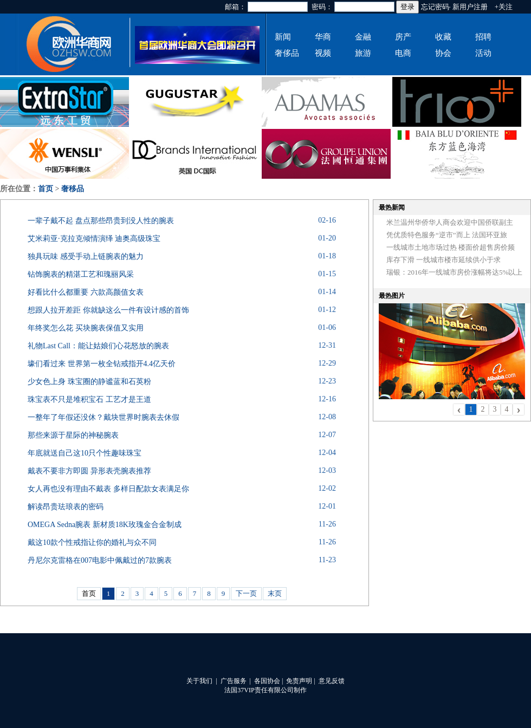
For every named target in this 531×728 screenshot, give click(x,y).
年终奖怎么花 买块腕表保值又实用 (86, 328)
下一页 (246, 593)
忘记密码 (435, 7)
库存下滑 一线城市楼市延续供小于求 (443, 260)
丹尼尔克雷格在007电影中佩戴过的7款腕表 (100, 560)
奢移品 (72, 189)
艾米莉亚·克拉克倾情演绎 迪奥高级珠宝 (94, 239)
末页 (275, 593)
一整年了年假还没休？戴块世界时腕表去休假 (103, 417)
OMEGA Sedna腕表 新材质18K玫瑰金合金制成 (105, 525)
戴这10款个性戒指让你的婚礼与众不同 (92, 542)
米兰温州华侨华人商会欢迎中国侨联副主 (449, 222)
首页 (45, 189)
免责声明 (299, 681)
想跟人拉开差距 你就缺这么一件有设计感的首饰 (108, 310)
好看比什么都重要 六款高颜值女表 (86, 292)
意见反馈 (332, 681)
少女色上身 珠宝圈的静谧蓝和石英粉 (89, 382)
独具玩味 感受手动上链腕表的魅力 (86, 256)
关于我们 (199, 681)
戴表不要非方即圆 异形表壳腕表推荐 (89, 471)
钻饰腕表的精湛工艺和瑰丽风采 (81, 274)
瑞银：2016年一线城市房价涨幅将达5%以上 (454, 272)
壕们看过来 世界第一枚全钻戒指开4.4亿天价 (102, 364)
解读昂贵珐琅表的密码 (65, 507)
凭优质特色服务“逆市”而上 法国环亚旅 (446, 235)
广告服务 (234, 681)
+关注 (504, 7)
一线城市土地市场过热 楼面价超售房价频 (450, 247)
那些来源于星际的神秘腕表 (73, 435)
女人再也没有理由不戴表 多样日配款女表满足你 (108, 489)
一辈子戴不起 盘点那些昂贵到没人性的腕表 (101, 221)
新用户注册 (470, 7)
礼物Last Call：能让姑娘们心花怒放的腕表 (98, 346)
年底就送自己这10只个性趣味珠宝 (84, 453)
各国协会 (267, 681)
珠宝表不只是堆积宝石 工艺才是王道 (89, 399)
